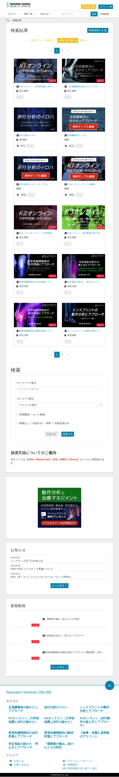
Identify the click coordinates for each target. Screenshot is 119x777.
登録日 (36, 40)
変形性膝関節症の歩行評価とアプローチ (23, 734)
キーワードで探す (27, 383)
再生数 (50, 40)
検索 (94, 14)
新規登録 (88, 6)
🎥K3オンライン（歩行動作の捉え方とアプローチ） (89, 233)
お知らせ (45, 14)
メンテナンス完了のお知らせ (27, 561)
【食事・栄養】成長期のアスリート (94, 734)
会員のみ (38, 423)
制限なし (24, 423)
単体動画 (24, 415)
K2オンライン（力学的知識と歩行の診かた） (59, 720)
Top (8, 20)
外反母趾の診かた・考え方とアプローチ (23, 745)
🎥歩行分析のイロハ (26, 135)
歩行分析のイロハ (56, 707)
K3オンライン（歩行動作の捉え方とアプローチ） (95, 722)
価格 (83, 40)
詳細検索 (106, 14)
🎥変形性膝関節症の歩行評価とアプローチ (37, 282)
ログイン (106, 6)
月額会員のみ (61, 423)
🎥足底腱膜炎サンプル (75, 135)
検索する (68, 434)
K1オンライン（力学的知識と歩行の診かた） (24, 720)
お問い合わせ (20, 765)
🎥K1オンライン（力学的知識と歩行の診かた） (39, 87)
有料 (48, 423)
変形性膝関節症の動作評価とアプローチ (59, 734)
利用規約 (70, 765)
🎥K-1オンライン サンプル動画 (79, 184)
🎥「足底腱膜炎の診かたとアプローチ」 (84, 87)
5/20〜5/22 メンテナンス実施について (32, 569)
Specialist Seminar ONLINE (29, 692)
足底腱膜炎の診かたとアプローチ (23, 709)
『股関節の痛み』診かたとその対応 (59, 745)
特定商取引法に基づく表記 (80, 768)
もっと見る (59, 586)
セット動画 (39, 415)
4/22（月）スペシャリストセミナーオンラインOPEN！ (41, 577)
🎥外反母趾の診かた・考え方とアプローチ (85, 282)
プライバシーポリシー (78, 761)
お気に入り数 (67, 40)
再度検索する (98, 30)
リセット (51, 434)
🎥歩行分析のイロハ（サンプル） (32, 184)
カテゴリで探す (25, 399)
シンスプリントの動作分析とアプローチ (94, 709)
